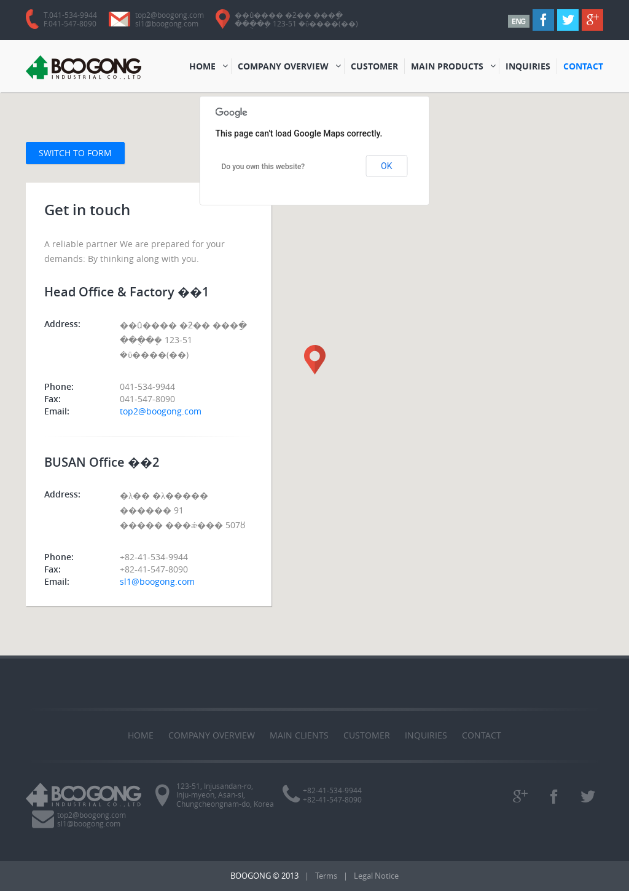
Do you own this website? (263, 166)
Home (141, 735)
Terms (326, 875)
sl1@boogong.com (166, 23)
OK (386, 166)
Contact (481, 735)
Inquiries (426, 735)
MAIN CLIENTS (299, 735)
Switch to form (75, 153)
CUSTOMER (374, 67)
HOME (204, 67)
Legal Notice (376, 875)
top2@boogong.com (169, 15)
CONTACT (583, 67)
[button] (315, 359)
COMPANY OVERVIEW (283, 67)
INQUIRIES (529, 67)
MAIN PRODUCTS (447, 67)
